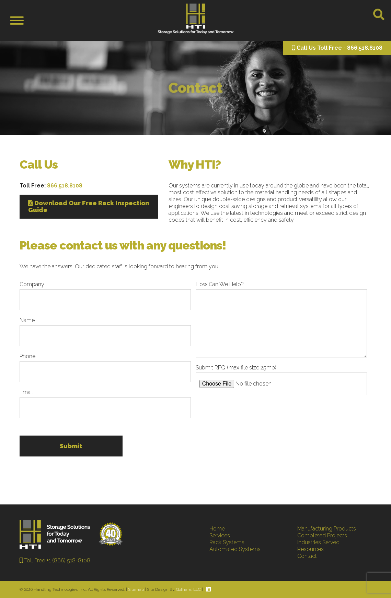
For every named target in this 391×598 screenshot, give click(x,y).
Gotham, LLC (188, 589)
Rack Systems (226, 542)
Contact (307, 556)
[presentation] (248, 415)
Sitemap (136, 589)
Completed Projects (322, 535)
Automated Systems (235, 549)
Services (219, 535)
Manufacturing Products (326, 528)
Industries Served (318, 542)
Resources (310, 549)
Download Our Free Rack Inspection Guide (88, 206)
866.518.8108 (64, 185)
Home (217, 528)
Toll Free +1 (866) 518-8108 (55, 560)
